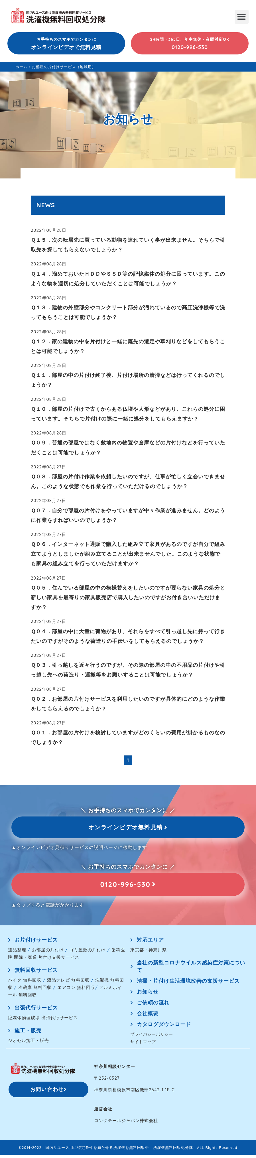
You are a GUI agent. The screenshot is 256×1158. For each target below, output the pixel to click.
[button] (242, 17)
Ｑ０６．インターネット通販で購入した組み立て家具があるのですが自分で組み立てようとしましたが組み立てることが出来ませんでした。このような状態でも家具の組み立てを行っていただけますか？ (128, 554)
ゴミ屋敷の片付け (87, 953)
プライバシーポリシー (151, 1037)
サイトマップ (143, 1044)
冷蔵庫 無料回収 (35, 990)
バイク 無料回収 (24, 983)
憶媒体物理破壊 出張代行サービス (43, 1020)
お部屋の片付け (48, 953)
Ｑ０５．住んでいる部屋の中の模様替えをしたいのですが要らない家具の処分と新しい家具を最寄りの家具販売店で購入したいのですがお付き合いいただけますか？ (128, 597)
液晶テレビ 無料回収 (68, 983)
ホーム (21, 66)
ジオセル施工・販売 (28, 1043)
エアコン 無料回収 (76, 990)
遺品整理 (17, 953)
